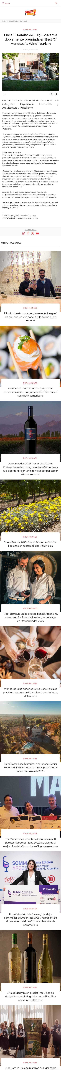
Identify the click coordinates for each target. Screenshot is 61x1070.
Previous (51, 94)
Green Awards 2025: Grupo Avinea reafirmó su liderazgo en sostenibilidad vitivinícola (30, 544)
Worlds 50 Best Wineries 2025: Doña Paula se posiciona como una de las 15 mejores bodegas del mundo (30, 692)
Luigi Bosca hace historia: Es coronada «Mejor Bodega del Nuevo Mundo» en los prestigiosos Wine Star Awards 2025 (31, 768)
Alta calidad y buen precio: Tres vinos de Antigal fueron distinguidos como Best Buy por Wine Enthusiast (30, 996)
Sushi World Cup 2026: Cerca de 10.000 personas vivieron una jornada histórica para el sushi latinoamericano (30, 392)
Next (56, 94)
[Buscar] (56, 3)
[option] (30, 72)
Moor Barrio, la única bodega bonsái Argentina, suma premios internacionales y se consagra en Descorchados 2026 (30, 617)
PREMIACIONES (30, 29)
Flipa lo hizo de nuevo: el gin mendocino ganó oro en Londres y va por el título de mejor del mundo (30, 317)
